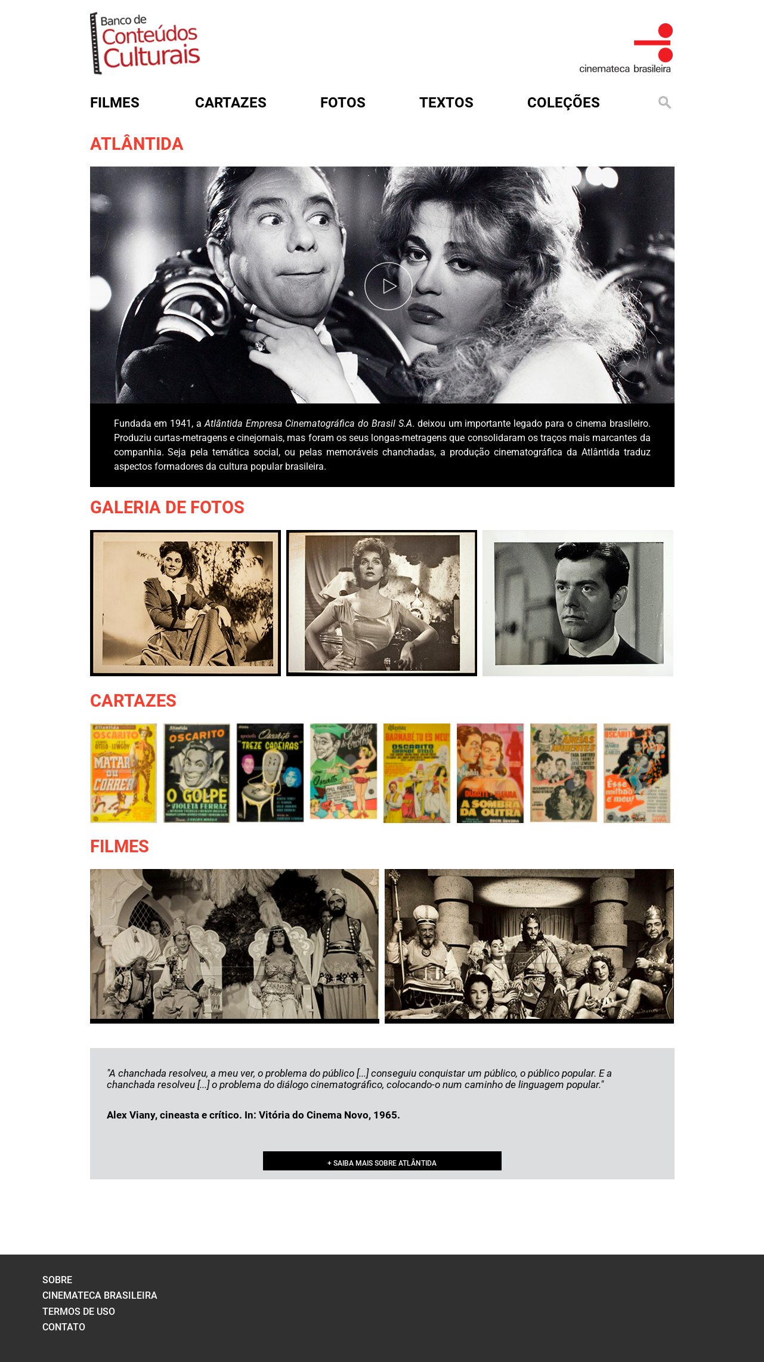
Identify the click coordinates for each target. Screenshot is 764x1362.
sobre (57, 1280)
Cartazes (133, 701)
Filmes (119, 846)
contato (63, 1327)
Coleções (563, 102)
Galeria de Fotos (167, 507)
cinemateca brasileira (99, 1295)
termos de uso (78, 1311)
